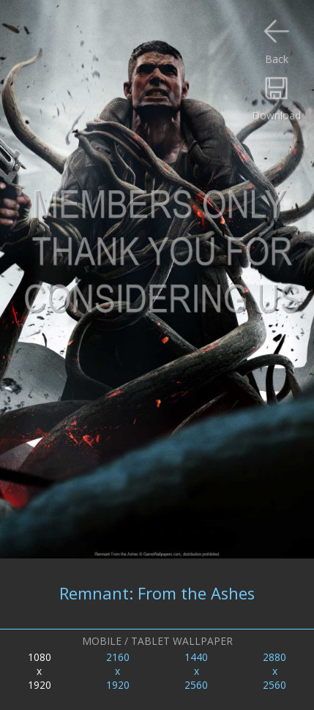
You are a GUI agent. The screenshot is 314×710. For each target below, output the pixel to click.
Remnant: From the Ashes (157, 593)
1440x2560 (196, 671)
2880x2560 (274, 671)
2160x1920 (118, 671)
